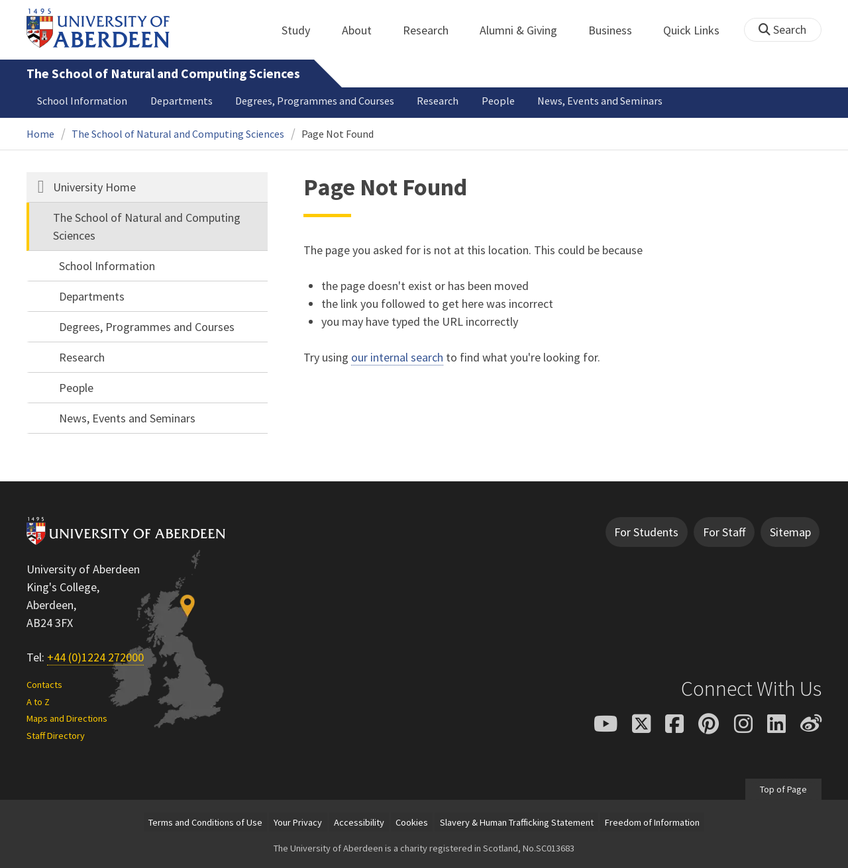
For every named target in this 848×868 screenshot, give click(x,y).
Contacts (44, 685)
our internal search (397, 357)
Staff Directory (55, 736)
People (498, 100)
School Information (82, 100)
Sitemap (790, 532)
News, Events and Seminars (599, 100)
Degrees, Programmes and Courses (314, 100)
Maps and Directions (66, 718)
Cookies (412, 822)
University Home (94, 187)
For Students (646, 532)
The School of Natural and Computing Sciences (163, 73)
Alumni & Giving (526, 30)
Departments (181, 100)
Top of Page (783, 789)
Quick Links (698, 30)
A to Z (38, 702)
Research (433, 30)
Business (617, 30)
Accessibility (359, 822)
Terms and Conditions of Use (205, 822)
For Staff (724, 532)
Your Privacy (298, 822)
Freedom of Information (652, 822)
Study (303, 30)
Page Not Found (337, 133)
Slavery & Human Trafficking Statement (517, 822)
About (364, 30)
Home (40, 133)
